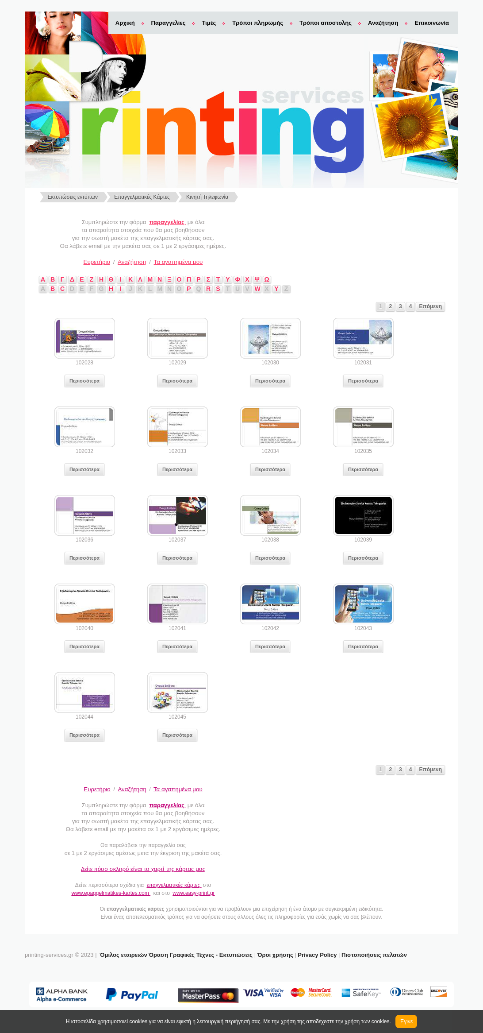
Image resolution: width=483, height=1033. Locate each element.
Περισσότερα (84, 380)
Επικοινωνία (431, 22)
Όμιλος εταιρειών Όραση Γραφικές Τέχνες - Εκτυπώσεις (176, 955)
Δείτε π (143, 869)
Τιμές (209, 22)
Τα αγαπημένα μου (178, 262)
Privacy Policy (317, 955)
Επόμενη (430, 306)
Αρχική (125, 22)
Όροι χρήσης (275, 955)
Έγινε (406, 1021)
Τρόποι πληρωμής (257, 22)
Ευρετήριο (97, 262)
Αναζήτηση (383, 22)
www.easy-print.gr (193, 893)
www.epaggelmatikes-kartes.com (110, 893)
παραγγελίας (167, 222)
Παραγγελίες (168, 22)
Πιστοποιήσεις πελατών (374, 955)
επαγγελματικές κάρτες (173, 885)
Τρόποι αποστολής (325, 22)
